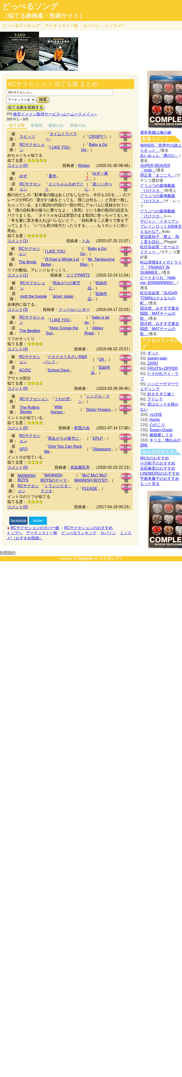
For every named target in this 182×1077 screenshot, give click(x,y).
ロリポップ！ (111, 558)
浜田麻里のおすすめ (157, 468)
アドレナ (155, 399)
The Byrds (27, 262)
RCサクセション (34, 399)
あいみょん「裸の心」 (159, 155)
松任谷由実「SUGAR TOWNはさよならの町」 (158, 298)
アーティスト (61, 25)
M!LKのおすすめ (154, 458)
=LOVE (156, 414)
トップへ (14, 533)
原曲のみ (78, 125)
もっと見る (150, 484)
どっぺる (21, 25)
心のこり (157, 425)
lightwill (85, 558)
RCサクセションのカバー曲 (34, 528)
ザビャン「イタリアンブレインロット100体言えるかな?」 (161, 226)
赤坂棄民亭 (80, 467)
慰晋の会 (82, 428)
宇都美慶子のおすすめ (159, 479)
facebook (18, 521)
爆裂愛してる (161, 435)
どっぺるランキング (78, 533)
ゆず (23, 176)
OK (101, 359)
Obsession (102, 449)
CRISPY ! (97, 136)
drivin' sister (63, 296)
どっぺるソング (30, 6)
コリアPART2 (78, 275)
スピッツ (27, 136)
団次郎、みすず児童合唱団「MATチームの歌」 (159, 313)
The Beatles (29, 331)
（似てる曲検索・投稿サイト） (43, 16)
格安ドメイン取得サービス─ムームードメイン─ (55, 114)
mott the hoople (33, 296)
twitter (38, 521)
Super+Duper (161, 430)
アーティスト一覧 (41, 533)
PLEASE (89, 488)
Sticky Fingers (98, 410)
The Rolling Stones (29, 409)
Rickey (84, 165)
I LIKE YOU (60, 147)
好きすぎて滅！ (161, 394)
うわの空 (62, 399)
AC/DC (25, 370)
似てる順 (17, 125)
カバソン (91, 25)
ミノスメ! (114, 25)
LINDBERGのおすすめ (160, 473)
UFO (23, 449)
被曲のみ (56, 125)
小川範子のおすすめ (157, 463)
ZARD (152, 363)
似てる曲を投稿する (25, 107)
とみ (86, 241)
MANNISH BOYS (27, 478)
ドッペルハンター (74, 309)
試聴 (125, 135)
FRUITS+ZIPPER (162, 368)
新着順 (36, 125)
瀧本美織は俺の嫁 (155, 132)
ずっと (153, 353)
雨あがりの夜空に (63, 438)
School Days (59, 370)
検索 (43, 99)
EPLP (98, 438)
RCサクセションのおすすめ (88, 528)
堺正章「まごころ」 (157, 175)
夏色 (52, 176)
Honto (155, 420)
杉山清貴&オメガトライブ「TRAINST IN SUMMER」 (161, 267)
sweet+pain (157, 358)
